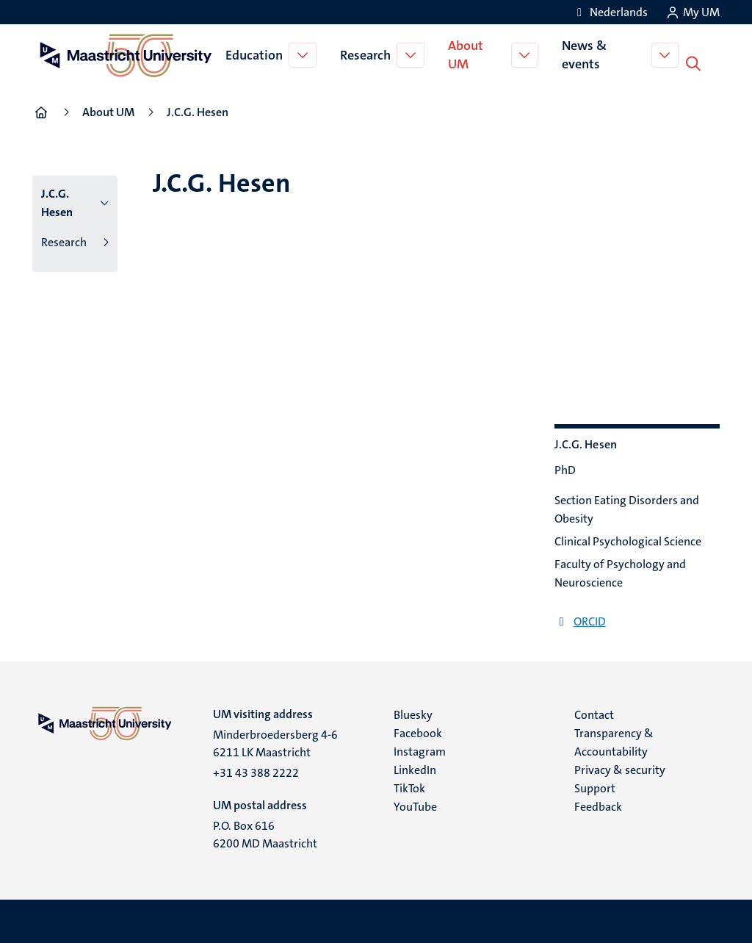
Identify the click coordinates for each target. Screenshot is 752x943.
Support (594, 787)
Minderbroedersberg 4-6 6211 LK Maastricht (275, 742)
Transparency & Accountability (614, 741)
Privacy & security (619, 768)
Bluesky (413, 713)
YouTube (415, 805)
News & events (587, 54)
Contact (594, 713)
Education (256, 54)
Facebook (418, 731)
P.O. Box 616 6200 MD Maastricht (265, 833)
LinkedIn (415, 768)
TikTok (409, 787)
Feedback (598, 805)
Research (367, 54)
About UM (467, 54)
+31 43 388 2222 (256, 771)
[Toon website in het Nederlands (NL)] (610, 12)
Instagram (420, 750)
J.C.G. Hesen (57, 201)
